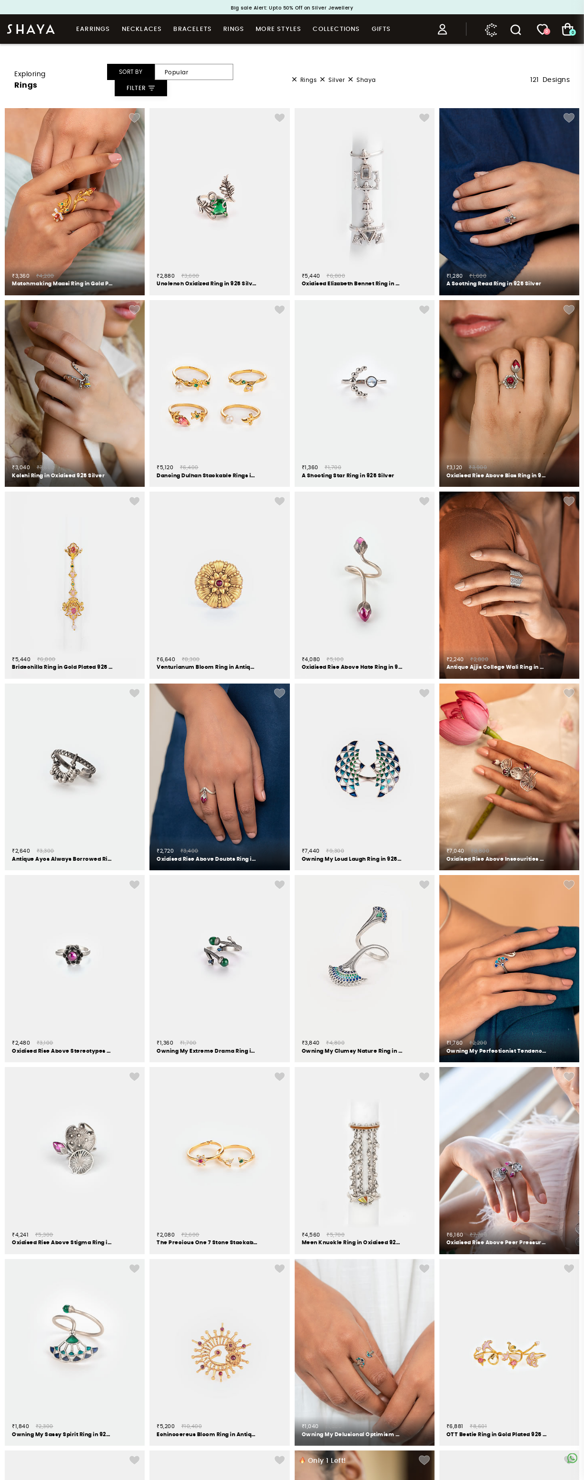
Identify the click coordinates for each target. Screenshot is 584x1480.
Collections (336, 29)
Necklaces (142, 29)
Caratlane (491, 29)
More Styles (278, 29)
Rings (233, 29)
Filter (141, 88)
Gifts (381, 29)
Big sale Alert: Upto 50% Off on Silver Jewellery (292, 8)
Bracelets (192, 29)
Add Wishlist (134, 118)
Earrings (93, 29)
